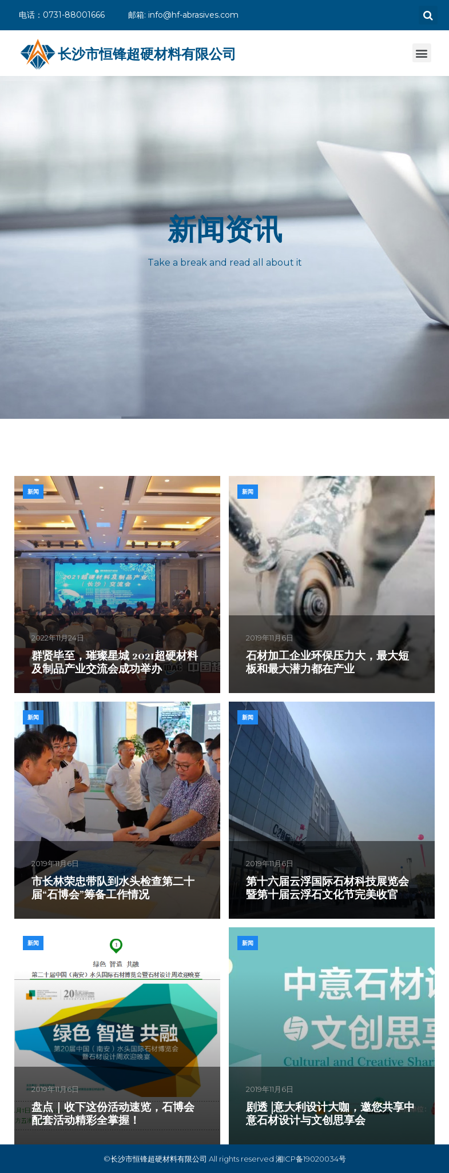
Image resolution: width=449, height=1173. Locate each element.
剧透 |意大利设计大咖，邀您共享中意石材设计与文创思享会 (330, 1113)
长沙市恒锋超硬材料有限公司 (147, 54)
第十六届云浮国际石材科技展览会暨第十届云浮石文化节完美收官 (327, 888)
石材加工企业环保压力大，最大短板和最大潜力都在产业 (327, 662)
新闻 (33, 491)
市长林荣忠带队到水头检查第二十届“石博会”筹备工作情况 (112, 888)
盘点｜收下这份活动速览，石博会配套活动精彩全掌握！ (112, 1113)
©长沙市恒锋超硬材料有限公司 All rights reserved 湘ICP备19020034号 (225, 1158)
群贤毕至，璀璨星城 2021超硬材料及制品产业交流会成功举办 (114, 662)
